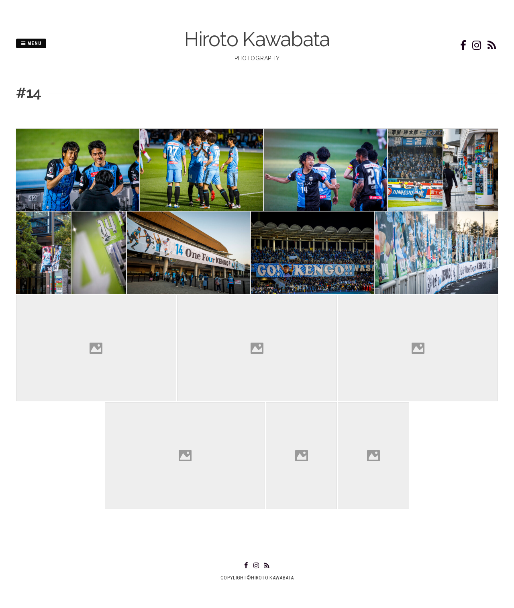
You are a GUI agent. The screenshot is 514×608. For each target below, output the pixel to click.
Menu (31, 43)
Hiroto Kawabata (257, 39)
